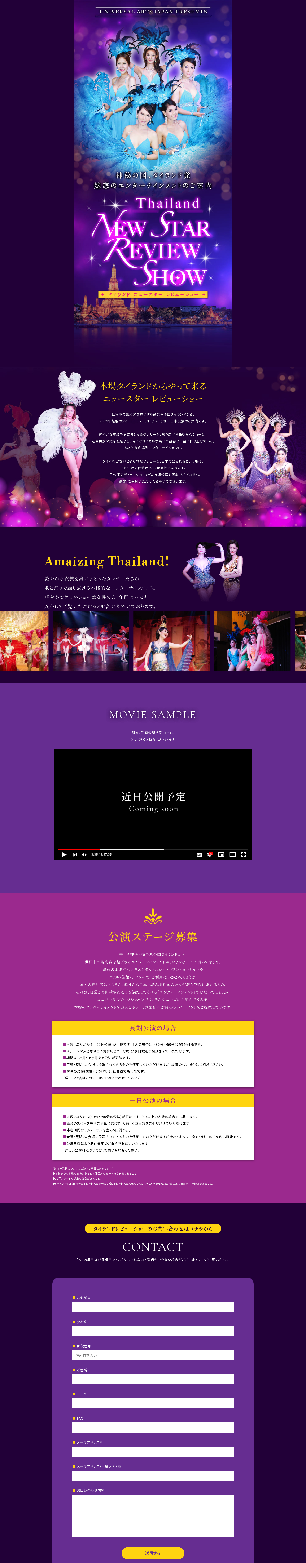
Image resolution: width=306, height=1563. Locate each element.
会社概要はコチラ (153, 1532)
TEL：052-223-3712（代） (125, 1516)
